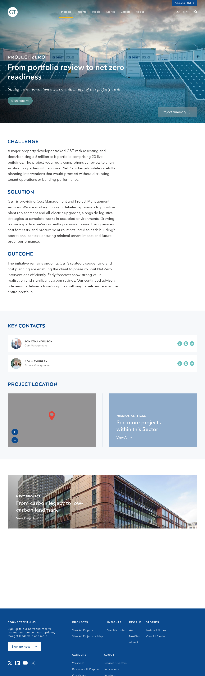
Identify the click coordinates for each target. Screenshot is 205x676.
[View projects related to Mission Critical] (124, 437)
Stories (110, 14)
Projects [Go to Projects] (80, 622)
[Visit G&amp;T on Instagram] (33, 663)
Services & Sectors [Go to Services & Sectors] (115, 663)
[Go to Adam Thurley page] (30, 363)
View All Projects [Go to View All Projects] (82, 630)
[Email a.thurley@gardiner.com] (192, 363)
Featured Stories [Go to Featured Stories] (156, 630)
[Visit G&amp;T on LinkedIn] (17, 663)
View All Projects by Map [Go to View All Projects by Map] (87, 636)
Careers (125, 14)
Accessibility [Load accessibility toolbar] (184, 3)
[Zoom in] (14, 432)
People (96, 14)
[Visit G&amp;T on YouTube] (25, 663)
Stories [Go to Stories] (152, 622)
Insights (81, 14)
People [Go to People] (135, 622)
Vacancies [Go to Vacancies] (78, 663)
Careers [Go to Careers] (79, 654)
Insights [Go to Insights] (114, 622)
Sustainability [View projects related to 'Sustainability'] (20, 101)
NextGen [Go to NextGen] (134, 636)
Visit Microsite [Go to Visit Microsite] (116, 630)
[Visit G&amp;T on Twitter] (10, 663)
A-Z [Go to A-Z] (131, 630)
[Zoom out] (14, 440)
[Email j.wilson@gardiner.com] (192, 343)
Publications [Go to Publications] (111, 669)
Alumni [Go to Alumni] (133, 642)
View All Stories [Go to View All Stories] (155, 636)
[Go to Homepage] (13, 15)
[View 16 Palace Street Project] (27, 518)
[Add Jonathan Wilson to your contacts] (179, 343)
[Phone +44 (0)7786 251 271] (186, 343)
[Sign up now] (24, 646)
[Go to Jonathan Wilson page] (32, 343)
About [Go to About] (109, 654)
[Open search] (195, 14)
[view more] (177, 112)
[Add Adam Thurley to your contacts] (179, 363)
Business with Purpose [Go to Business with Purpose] (85, 669)
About (140, 14)
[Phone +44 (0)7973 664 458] (186, 363)
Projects (66, 14)
